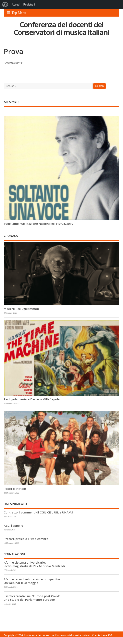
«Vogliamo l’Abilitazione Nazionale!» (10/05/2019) (39, 224)
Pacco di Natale (15, 489)
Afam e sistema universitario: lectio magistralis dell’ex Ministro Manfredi (34, 564)
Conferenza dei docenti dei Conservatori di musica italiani (61, 28)
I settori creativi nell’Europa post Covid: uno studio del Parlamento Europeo (32, 597)
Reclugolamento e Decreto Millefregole (32, 399)
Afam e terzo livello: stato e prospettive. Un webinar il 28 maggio (32, 581)
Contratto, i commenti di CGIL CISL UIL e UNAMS (38, 512)
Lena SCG (106, 635)
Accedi (16, 4)
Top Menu (16, 13)
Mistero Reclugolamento (21, 309)
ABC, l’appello (13, 525)
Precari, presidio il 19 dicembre (26, 539)
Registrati (29, 4)
